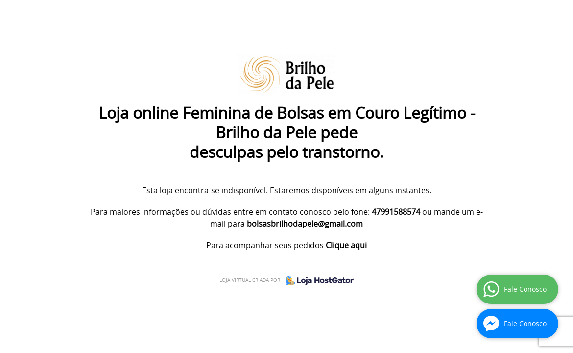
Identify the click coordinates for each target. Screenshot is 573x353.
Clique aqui (346, 245)
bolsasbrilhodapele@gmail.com (305, 223)
